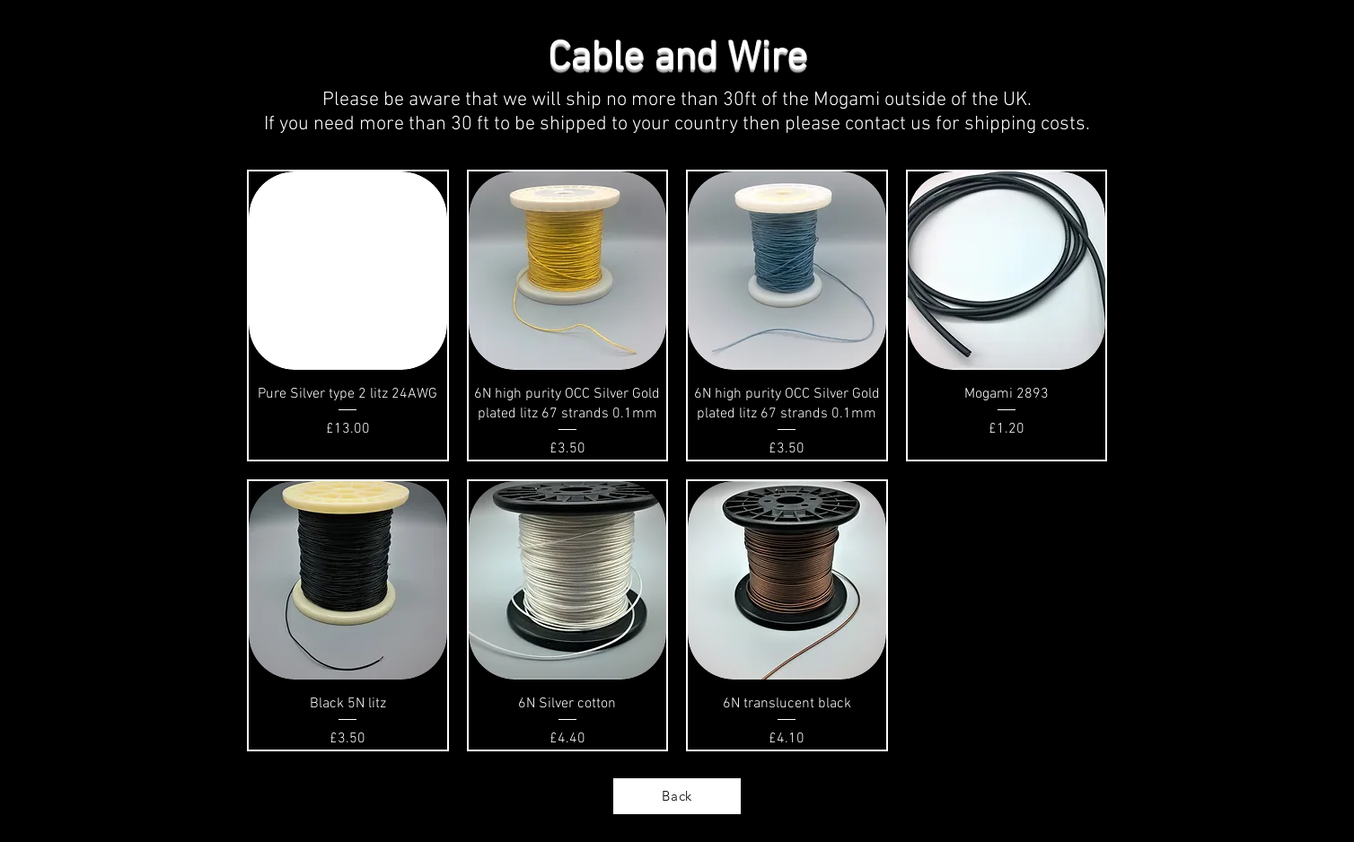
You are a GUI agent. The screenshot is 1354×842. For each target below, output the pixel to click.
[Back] (677, 796)
